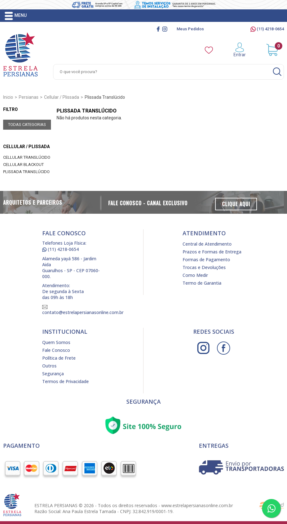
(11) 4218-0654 (267, 29)
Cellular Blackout (23, 164)
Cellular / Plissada (26, 146)
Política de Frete (59, 358)
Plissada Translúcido (26, 171)
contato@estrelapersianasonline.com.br (82, 310)
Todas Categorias (27, 124)
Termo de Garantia (202, 283)
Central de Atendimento (207, 244)
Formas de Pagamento (206, 259)
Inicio (8, 97)
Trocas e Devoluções (204, 267)
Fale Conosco (56, 350)
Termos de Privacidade (65, 381)
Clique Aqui (236, 204)
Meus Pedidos (190, 29)
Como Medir (195, 275)
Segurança (53, 374)
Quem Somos (56, 342)
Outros (49, 366)
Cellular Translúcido (26, 157)
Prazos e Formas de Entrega (212, 252)
